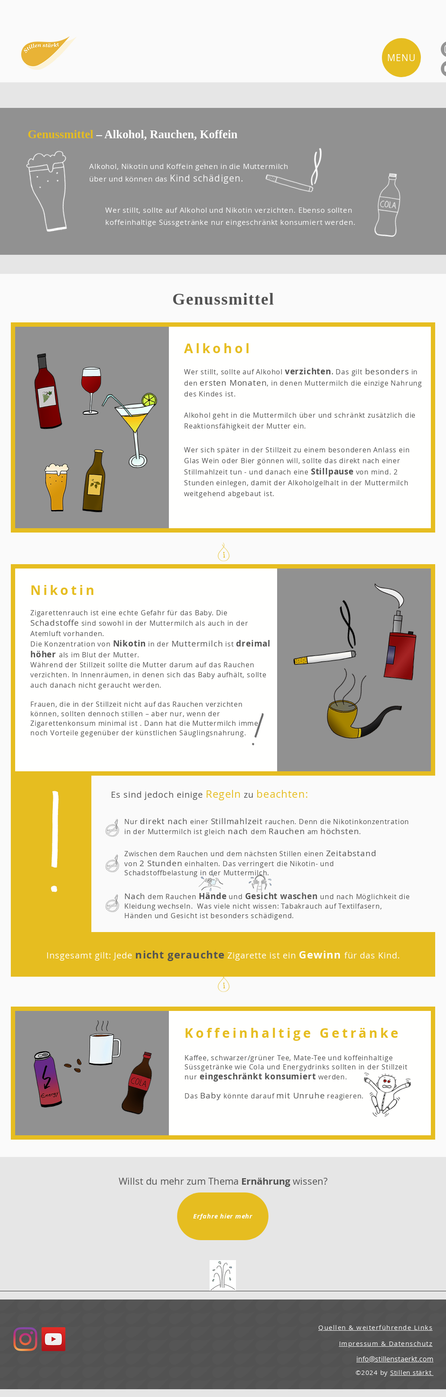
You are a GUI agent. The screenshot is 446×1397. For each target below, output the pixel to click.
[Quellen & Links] (222, 1275)
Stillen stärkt (411, 1372)
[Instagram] (25, 1339)
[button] (401, 57)
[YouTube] (53, 1339)
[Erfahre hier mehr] (222, 1216)
